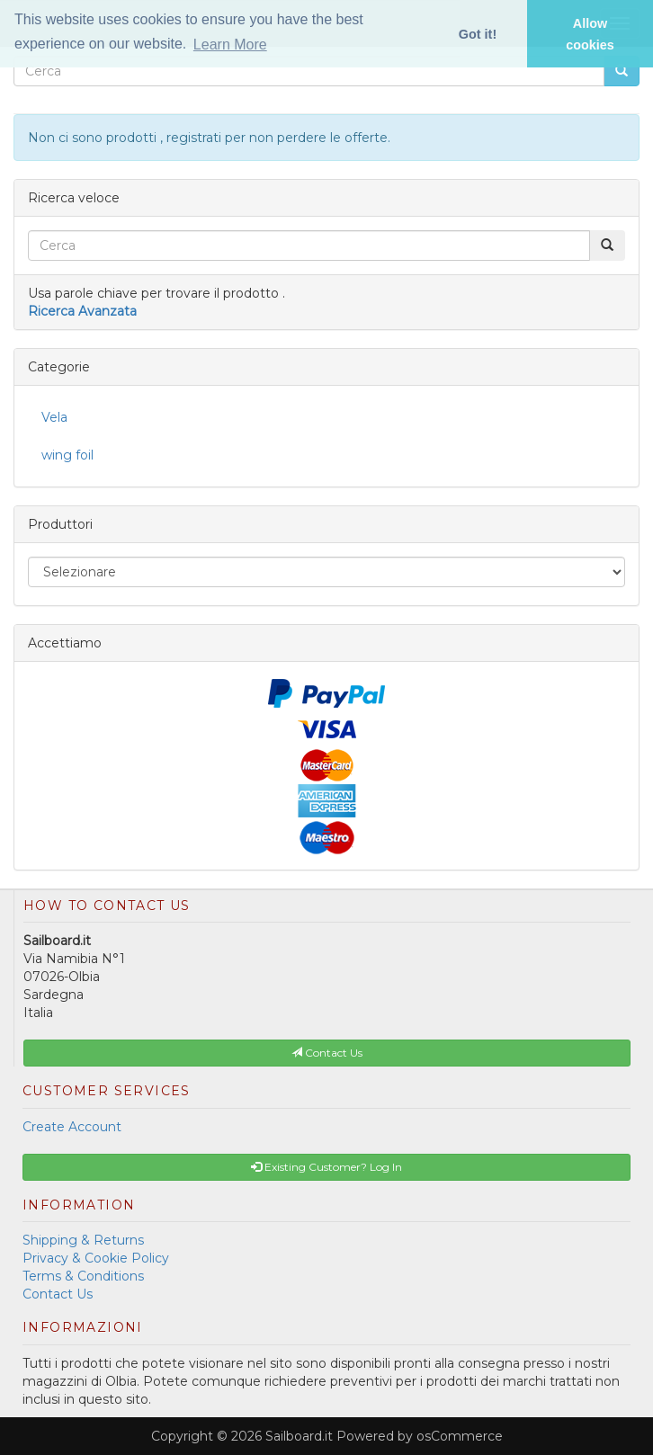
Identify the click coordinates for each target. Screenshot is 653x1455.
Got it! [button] (477, 34)
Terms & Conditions (83, 1276)
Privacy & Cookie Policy (95, 1258)
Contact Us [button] (326, 1052)
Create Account (71, 1127)
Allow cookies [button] (590, 34)
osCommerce (459, 1436)
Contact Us (57, 1294)
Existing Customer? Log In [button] (326, 1167)
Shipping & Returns (83, 1240)
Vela (54, 417)
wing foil (67, 455)
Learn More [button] (230, 44)
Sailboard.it (299, 1436)
